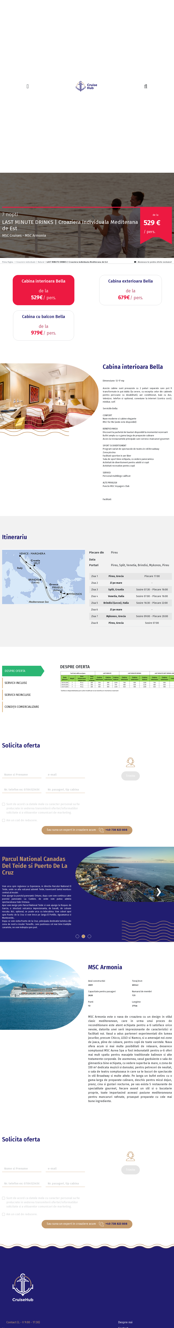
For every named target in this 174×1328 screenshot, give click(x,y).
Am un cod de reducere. (21, 820)
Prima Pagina (7, 262)
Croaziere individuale (26, 262)
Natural (41, 262)
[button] (77, 936)
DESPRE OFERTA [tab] (14, 671)
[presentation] (159, 891)
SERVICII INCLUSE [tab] (15, 683)
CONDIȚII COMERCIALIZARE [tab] (21, 706)
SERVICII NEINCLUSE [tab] (17, 695)
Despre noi (125, 1322)
